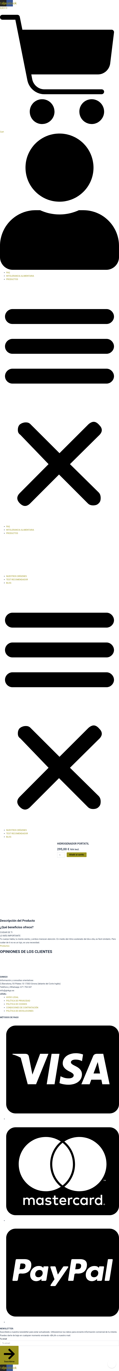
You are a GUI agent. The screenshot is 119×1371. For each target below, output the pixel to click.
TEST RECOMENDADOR (17, 579)
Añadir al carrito (76, 854)
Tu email (3, 1339)
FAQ (8, 272)
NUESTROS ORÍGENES (16, 576)
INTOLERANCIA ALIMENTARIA (20, 276)
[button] (59, 404)
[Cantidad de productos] (61, 855)
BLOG (8, 583)
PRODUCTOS (12, 279)
